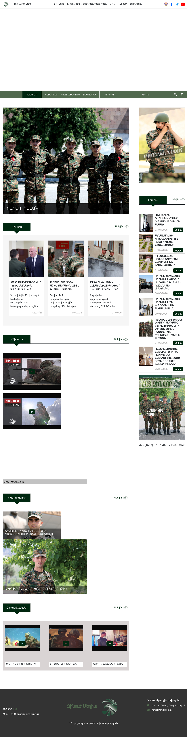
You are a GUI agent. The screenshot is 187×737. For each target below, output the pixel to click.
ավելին (122, 226)
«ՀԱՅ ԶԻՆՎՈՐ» (70, 94)
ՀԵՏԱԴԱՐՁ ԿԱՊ (21, 4)
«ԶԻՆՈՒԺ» (51, 94)
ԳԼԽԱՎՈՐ (32, 94)
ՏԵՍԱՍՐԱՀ (90, 94)
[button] (118, 159)
